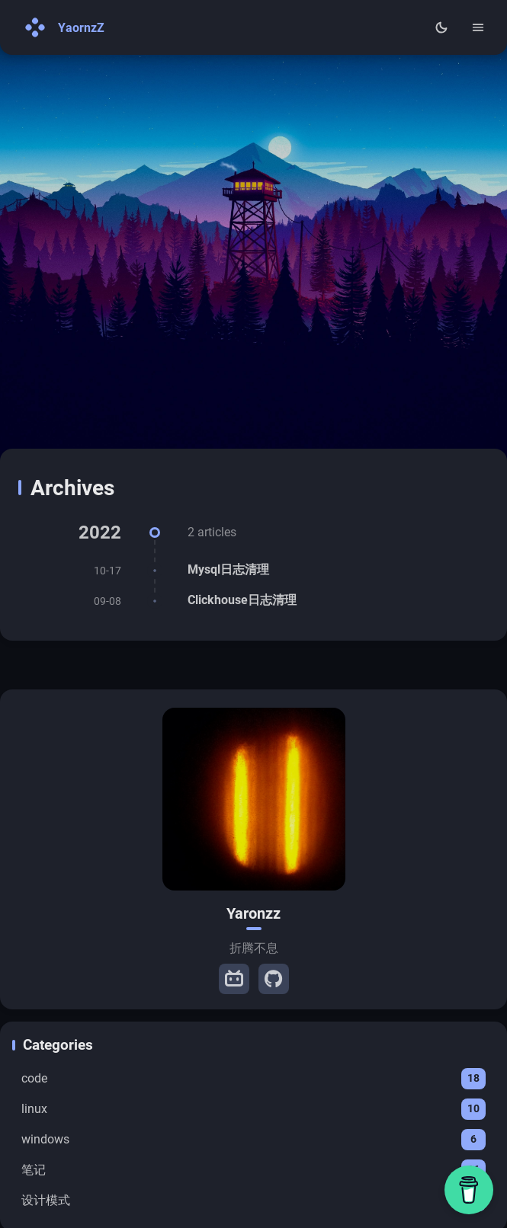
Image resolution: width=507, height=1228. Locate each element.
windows (253, 1139)
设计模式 (253, 1200)
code (253, 1078)
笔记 (253, 1170)
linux (253, 1109)
